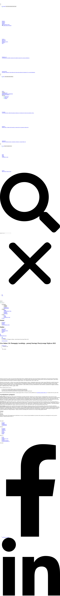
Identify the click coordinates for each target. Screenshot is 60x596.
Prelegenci (3, 322)
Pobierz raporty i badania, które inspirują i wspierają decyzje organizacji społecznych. (15, 127)
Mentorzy (3, 40)
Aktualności (6, 313)
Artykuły (5, 311)
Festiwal (5, 305)
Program (3, 22)
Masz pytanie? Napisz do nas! (6, 171)
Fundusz (3, 39)
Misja (3, 155)
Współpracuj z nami (7, 317)
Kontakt (3, 170)
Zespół (3, 156)
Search (1, 233)
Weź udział (3, 304)
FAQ (2, 43)
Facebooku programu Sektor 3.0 (42, 392)
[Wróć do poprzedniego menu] (1, 302)
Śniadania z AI (6, 307)
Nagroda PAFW (4, 71)
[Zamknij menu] (3, 302)
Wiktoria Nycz (4, 345)
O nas (3, 154)
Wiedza (3, 309)
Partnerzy (3, 23)
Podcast (8, 311)
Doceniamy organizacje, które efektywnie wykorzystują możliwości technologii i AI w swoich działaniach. (18, 72)
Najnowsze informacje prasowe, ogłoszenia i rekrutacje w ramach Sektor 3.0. (14, 141)
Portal (3, 91)
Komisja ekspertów (5, 41)
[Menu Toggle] (0, 4)
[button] (30, 203)
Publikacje (3, 126)
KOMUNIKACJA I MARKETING (7, 93)
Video (10, 311)
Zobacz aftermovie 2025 (5, 24)
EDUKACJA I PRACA (5, 94)
